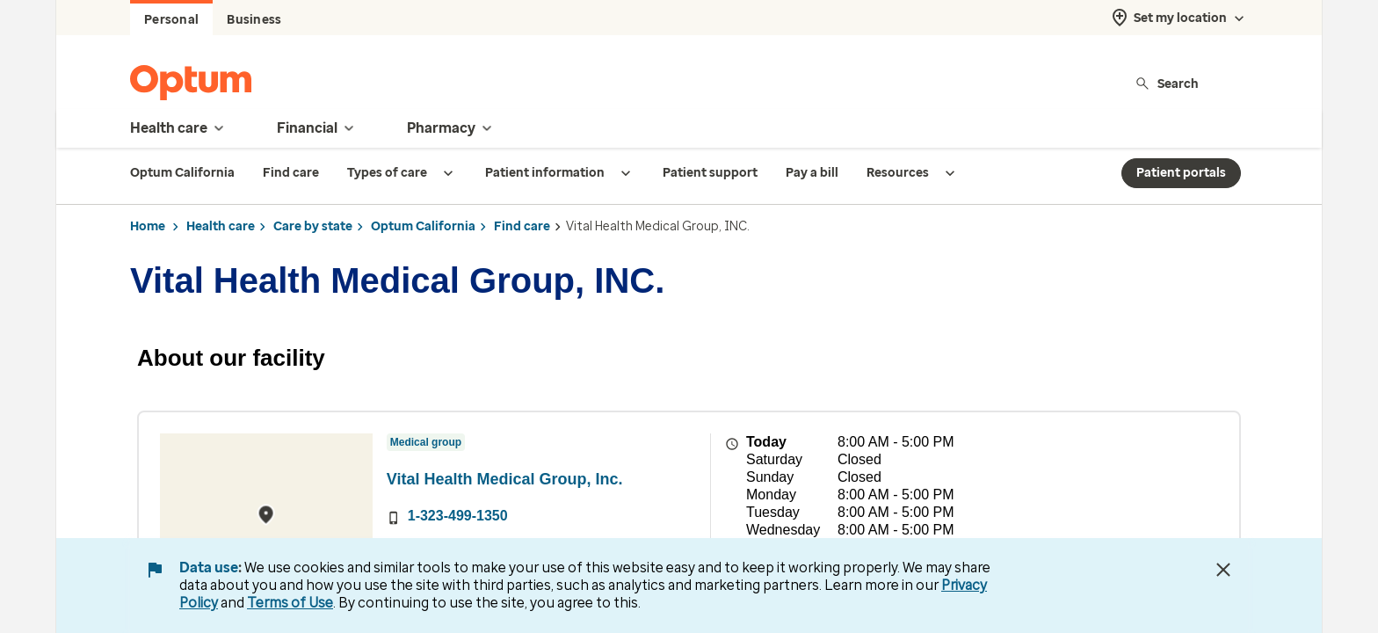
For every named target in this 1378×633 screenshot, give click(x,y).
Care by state (312, 226)
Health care (220, 226)
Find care (522, 226)
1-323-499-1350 (458, 515)
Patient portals (1181, 172)
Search (1167, 83)
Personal (171, 19)
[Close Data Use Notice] (1223, 569)
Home (147, 226)
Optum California (423, 226)
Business (254, 19)
